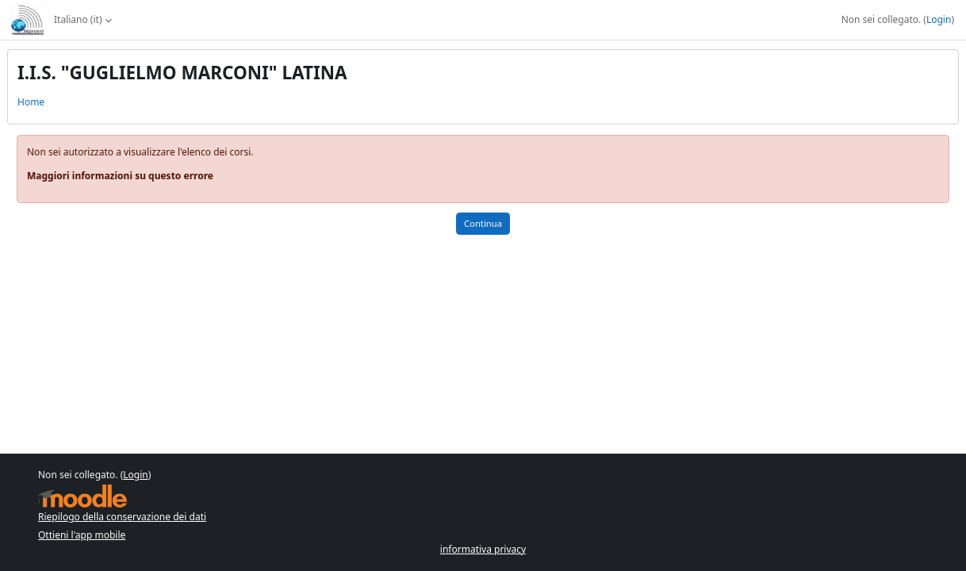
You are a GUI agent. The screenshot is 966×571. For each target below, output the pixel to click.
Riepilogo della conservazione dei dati (122, 516)
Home (30, 102)
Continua (483, 223)
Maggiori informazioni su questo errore (120, 175)
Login (938, 19)
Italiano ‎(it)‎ (78, 19)
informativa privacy (483, 549)
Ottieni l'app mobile (81, 535)
